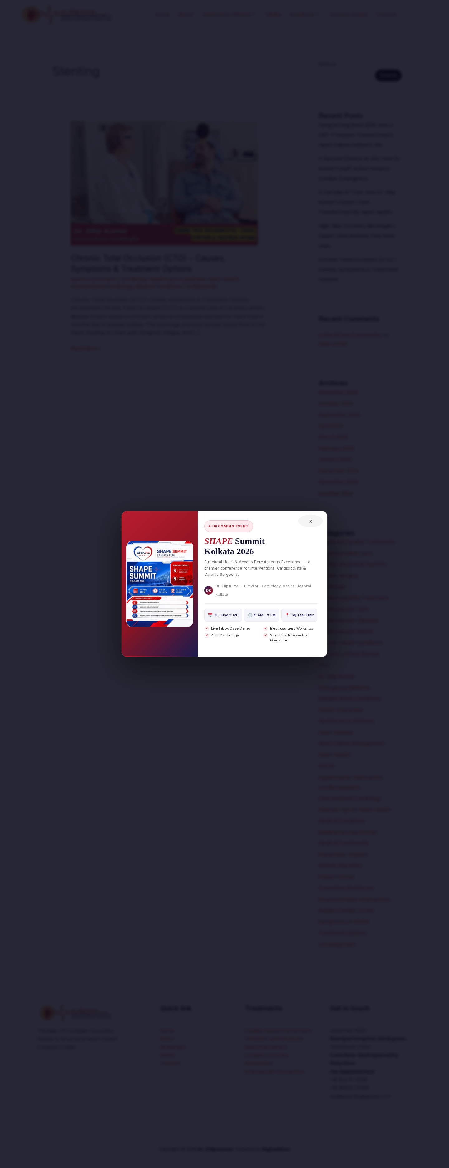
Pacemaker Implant (343, 854)
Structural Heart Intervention (354, 899)
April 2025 (331, 426)
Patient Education (340, 865)
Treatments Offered (228, 15)
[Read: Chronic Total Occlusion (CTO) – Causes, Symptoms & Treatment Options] (164, 183)
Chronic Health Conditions (351, 642)
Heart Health (223, 279)
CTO (324, 665)
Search (327, 64)
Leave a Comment (93, 279)
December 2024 (339, 471)
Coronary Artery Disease (349, 654)
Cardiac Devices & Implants (353, 564)
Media (274, 14)
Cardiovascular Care (344, 609)
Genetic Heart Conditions (350, 698)
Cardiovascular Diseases (349, 620)
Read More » (86, 348)
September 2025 (339, 414)
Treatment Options (342, 933)
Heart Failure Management (352, 743)
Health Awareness (341, 710)
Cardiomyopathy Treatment (354, 598)
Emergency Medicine (344, 687)
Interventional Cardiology (102, 286)
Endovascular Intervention (277, 1079)
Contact (387, 14)
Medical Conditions (158, 286)
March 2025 (333, 437)
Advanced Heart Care (345, 553)
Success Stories (349, 14)
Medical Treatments (344, 843)
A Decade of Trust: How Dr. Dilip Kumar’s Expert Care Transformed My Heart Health (357, 202)
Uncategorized (337, 944)
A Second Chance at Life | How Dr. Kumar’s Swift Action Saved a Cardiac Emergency (360, 168)
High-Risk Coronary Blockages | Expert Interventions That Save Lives (357, 235)
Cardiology (134, 279)
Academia (304, 15)
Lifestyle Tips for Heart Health (355, 809)
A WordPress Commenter (350, 335)
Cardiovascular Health (346, 631)
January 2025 (335, 459)
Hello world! (333, 344)
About (186, 14)
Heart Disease (336, 732)
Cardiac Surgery (338, 575)
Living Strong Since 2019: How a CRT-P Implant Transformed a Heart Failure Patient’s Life (356, 135)
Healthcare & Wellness (177, 279)
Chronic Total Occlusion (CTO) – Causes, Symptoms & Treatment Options (359, 269)
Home (162, 14)
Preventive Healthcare (346, 888)
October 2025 (336, 403)
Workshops (174, 1046)
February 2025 (336, 448)
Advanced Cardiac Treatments (357, 542)
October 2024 (336, 493)
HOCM (326, 766)
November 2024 (338, 482)
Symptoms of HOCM (344, 921)
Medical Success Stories (348, 832)
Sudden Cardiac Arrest (346, 910)
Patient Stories (337, 877)
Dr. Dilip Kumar (337, 676)
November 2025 (338, 392)
